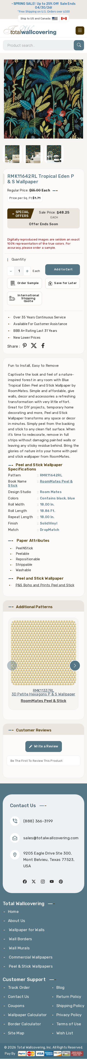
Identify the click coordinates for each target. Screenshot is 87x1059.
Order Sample (24, 283)
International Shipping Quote (24, 298)
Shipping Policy (70, 1006)
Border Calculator (24, 1024)
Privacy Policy (69, 1015)
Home (13, 911)
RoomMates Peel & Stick (43, 701)
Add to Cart (63, 269)
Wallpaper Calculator (27, 1015)
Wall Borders (20, 939)
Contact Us (18, 996)
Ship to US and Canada (35, 18)
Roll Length (17, 511)
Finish (13, 524)
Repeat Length (20, 517)
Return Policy (68, 996)
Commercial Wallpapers (30, 957)
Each (36, 271)
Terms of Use (68, 1024)
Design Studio (19, 492)
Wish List (64, 1033)
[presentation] (12, 666)
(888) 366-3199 (38, 821)
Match (13, 530)
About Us (16, 921)
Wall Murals (19, 948)
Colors (13, 498)
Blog (60, 987)
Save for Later (62, 284)
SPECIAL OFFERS (22, 214)
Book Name (17, 482)
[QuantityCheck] (19, 271)
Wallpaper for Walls (26, 930)
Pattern (14, 475)
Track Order (19, 987)
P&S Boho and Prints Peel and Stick (45, 585)
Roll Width (16, 505)
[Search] (43, 45)
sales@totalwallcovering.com (51, 838)
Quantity (18, 260)
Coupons (16, 1006)
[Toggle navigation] (80, 30)
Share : (13, 346)
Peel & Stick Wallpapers (30, 966)
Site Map (16, 1033)
